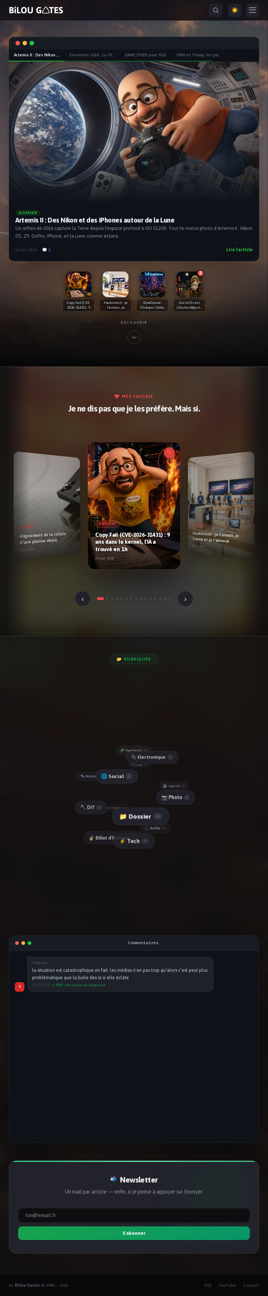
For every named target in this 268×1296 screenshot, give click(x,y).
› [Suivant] (185, 599)
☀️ (234, 10)
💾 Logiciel (174, 786)
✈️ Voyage (139, 765)
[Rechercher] (215, 10)
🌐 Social (116, 776)
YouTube (227, 1285)
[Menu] (252, 10)
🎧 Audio (156, 828)
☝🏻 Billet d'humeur (113, 838)
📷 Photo (175, 798)
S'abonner (134, 1233)
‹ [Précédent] (83, 599)
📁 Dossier (140, 816)
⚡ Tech (134, 841)
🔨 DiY (91, 807)
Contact (251, 1285)
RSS (208, 1285)
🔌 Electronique (151, 757)
